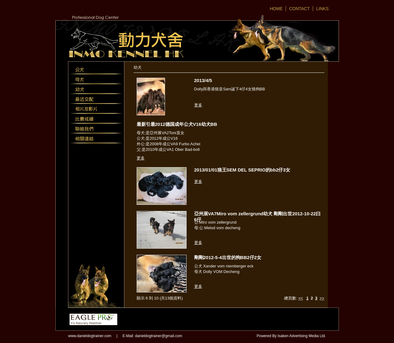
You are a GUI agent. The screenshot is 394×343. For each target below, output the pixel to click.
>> (322, 298)
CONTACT (299, 8)
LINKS (322, 8)
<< (300, 298)
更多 (198, 105)
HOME (276, 8)
